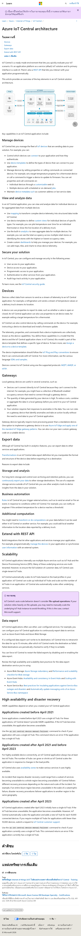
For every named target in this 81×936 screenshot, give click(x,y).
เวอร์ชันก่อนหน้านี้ (28, 925)
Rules (4, 500)
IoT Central (37, 21)
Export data (8, 48)
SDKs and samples (19, 359)
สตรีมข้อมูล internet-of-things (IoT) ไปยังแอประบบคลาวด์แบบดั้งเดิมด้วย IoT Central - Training (39, 880)
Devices (7, 42)
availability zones (28, 767)
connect (34, 155)
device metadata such (25, 191)
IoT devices (42, 146)
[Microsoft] (40, 3)
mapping (15, 213)
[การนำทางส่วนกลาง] (2, 3)
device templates (18, 162)
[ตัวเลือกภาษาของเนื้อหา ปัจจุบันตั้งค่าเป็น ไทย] (6, 919)
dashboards (25, 242)
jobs (54, 188)
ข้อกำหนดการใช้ (45, 928)
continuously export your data (15, 480)
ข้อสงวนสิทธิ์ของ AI (10, 925)
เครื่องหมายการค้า (62, 928)
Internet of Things (23, 21)
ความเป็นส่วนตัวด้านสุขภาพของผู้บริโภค (18, 928)
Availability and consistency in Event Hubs (42, 678)
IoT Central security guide (33, 284)
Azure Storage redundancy (36, 671)
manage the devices (39, 543)
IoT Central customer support (47, 822)
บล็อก (40, 925)
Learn (4, 21)
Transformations (9, 455)
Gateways (8, 45)
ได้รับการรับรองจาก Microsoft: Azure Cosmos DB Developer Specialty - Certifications (36, 895)
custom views (41, 220)
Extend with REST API (12, 52)
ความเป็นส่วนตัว (64, 925)
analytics (25, 231)
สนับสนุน (51, 925)
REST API (37, 69)
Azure (11, 21)
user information (9, 547)
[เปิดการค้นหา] (65, 3)
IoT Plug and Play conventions (56, 352)
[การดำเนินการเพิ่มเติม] (76, 21)
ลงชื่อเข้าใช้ (74, 3)
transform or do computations (32, 520)
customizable (41, 184)
